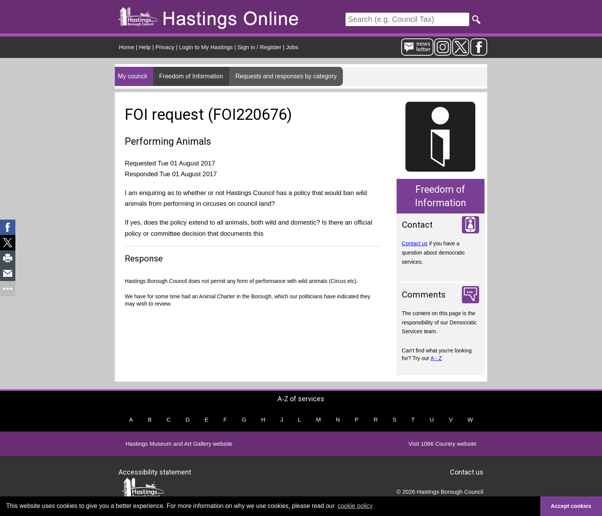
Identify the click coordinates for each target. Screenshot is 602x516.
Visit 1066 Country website (442, 443)
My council (132, 76)
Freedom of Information (191, 76)
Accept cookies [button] (571, 506)
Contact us (415, 243)
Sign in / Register (259, 47)
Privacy (164, 47)
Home (126, 47)
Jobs (292, 47)
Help (145, 47)
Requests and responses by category (286, 76)
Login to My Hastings (206, 47)
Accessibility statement (155, 472)
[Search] (407, 19)
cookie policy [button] (355, 506)
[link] (7, 227)
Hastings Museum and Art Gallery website (179, 443)
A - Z (436, 358)
